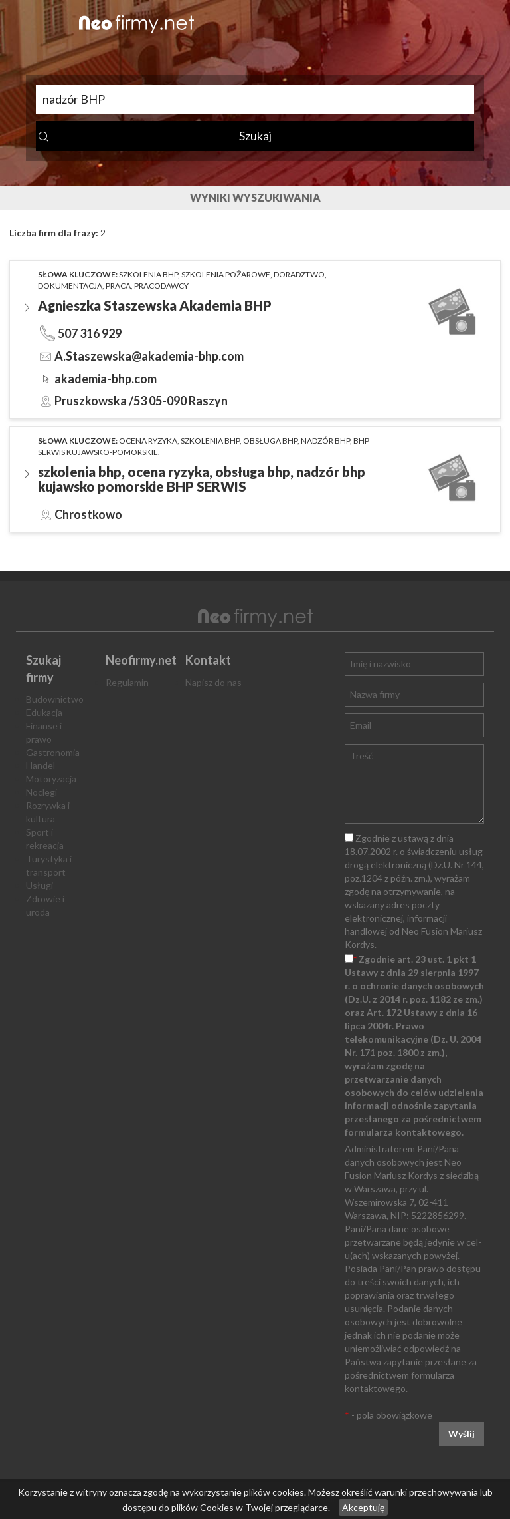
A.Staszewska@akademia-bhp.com (149, 356)
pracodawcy (161, 286)
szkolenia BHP (210, 441)
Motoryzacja (51, 778)
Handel (40, 765)
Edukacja (44, 712)
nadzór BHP (325, 441)
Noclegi (41, 792)
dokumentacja (70, 286)
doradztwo (299, 274)
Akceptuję (363, 1507)
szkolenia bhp (148, 274)
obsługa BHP (270, 441)
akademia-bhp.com (105, 378)
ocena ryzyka (148, 441)
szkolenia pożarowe (225, 274)
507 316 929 (90, 333)
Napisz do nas (213, 682)
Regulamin (127, 682)
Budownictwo (55, 699)
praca (118, 286)
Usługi (39, 885)
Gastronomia (53, 752)
